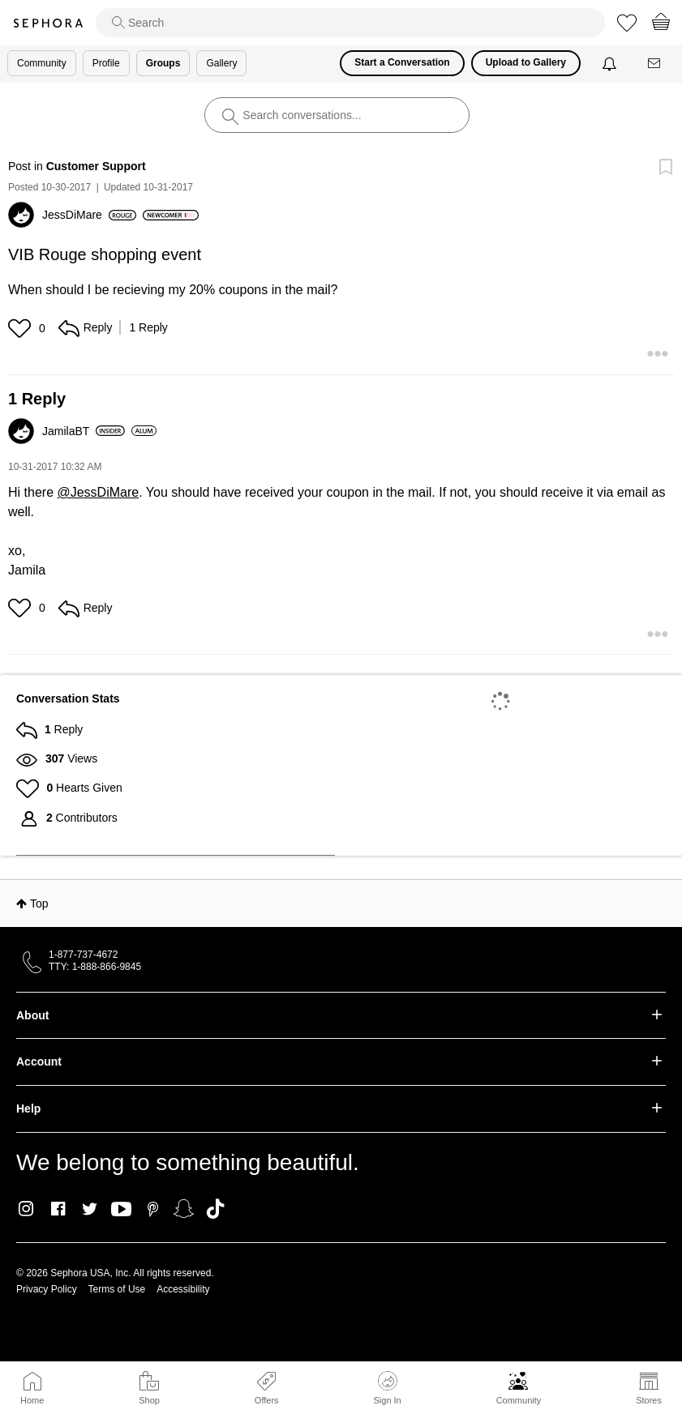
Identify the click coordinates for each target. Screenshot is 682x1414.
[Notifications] (611, 63)
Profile (106, 63)
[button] (21, 328)
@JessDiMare (98, 492)
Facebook (58, 1209)
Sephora (48, 23)
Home (32, 1400)
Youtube (121, 1210)
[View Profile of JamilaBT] (83, 431)
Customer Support (96, 166)
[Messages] (655, 63)
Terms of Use (117, 1289)
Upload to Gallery (526, 62)
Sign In (387, 1388)
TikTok (215, 1209)
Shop (149, 1400)
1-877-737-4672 (83, 954)
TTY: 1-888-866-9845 (95, 966)
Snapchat (184, 1209)
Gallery (221, 63)
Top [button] (39, 903)
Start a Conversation (401, 62)
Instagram (26, 1209)
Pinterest (153, 1209)
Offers (267, 1400)
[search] (350, 22)
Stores (649, 1400)
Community (519, 1400)
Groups (163, 63)
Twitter (89, 1209)
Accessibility (183, 1289)
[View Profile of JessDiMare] (89, 214)
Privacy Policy (46, 1289)
